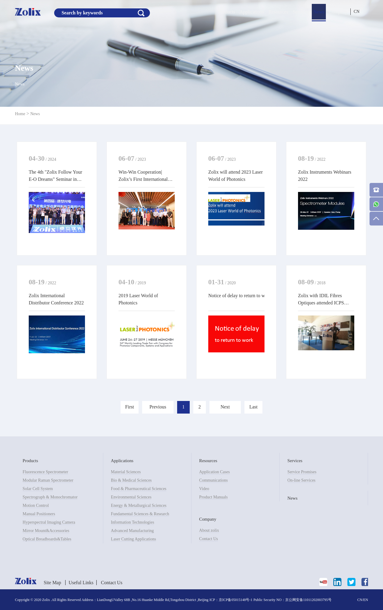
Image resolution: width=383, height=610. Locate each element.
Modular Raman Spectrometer (48, 480)
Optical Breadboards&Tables (47, 539)
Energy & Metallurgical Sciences (139, 505)
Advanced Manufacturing (132, 530)
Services (301, 11)
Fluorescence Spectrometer (45, 472)
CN (356, 11)
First (129, 406)
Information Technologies (132, 522)
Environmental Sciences (131, 497)
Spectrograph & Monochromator (50, 497)
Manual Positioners (39, 514)
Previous (158, 406)
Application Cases (214, 472)
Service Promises (302, 472)
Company (338, 11)
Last (253, 406)
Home (20, 114)
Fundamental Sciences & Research (140, 514)
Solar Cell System (38, 488)
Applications (252, 11)
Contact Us (208, 539)
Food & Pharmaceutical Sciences (138, 488)
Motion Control (36, 505)
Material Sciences (126, 472)
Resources (278, 11)
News (318, 11)
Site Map (52, 582)
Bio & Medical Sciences (131, 480)
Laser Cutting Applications (133, 539)
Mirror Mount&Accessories (46, 530)
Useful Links (81, 582)
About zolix (209, 530)
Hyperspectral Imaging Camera (49, 522)
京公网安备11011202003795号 (308, 600)
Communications (213, 480)
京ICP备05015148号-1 (236, 600)
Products (226, 11)
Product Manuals (213, 497)
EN (365, 600)
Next (225, 406)
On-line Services (302, 480)
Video (204, 488)
